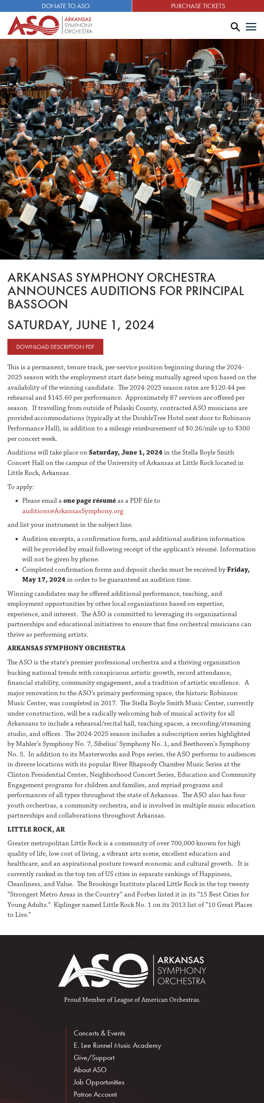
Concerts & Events (99, 1033)
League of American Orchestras (156, 1000)
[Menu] (251, 27)
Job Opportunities (99, 1082)
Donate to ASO (66, 5)
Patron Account (95, 1094)
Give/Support (94, 1057)
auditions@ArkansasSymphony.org (72, 511)
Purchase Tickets (198, 5)
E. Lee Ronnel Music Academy (117, 1045)
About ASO (90, 1069)
